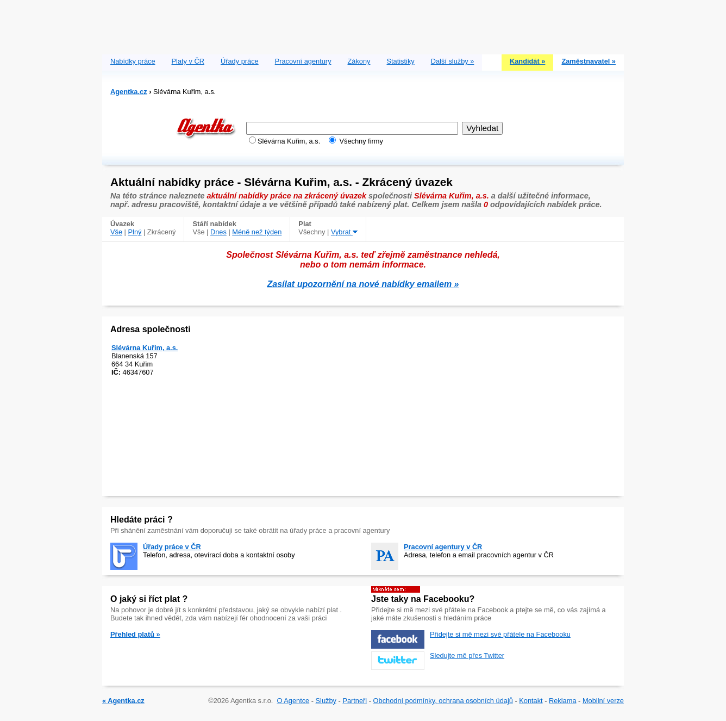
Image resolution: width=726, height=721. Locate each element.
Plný (135, 232)
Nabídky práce (132, 61)
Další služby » (452, 61)
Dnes (218, 232)
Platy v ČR (188, 61)
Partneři (354, 701)
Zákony (359, 61)
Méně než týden (256, 232)
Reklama (563, 701)
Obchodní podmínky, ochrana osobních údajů (443, 701)
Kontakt (530, 701)
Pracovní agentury (303, 61)
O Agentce (293, 701)
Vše (116, 232)
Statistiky (401, 61)
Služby (326, 701)
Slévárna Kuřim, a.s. (144, 348)
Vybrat (344, 232)
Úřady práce (240, 61)
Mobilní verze (603, 701)
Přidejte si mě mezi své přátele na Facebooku (500, 634)
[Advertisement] (363, 24)
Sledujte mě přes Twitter (467, 655)
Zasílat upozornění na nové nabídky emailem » (363, 284)
